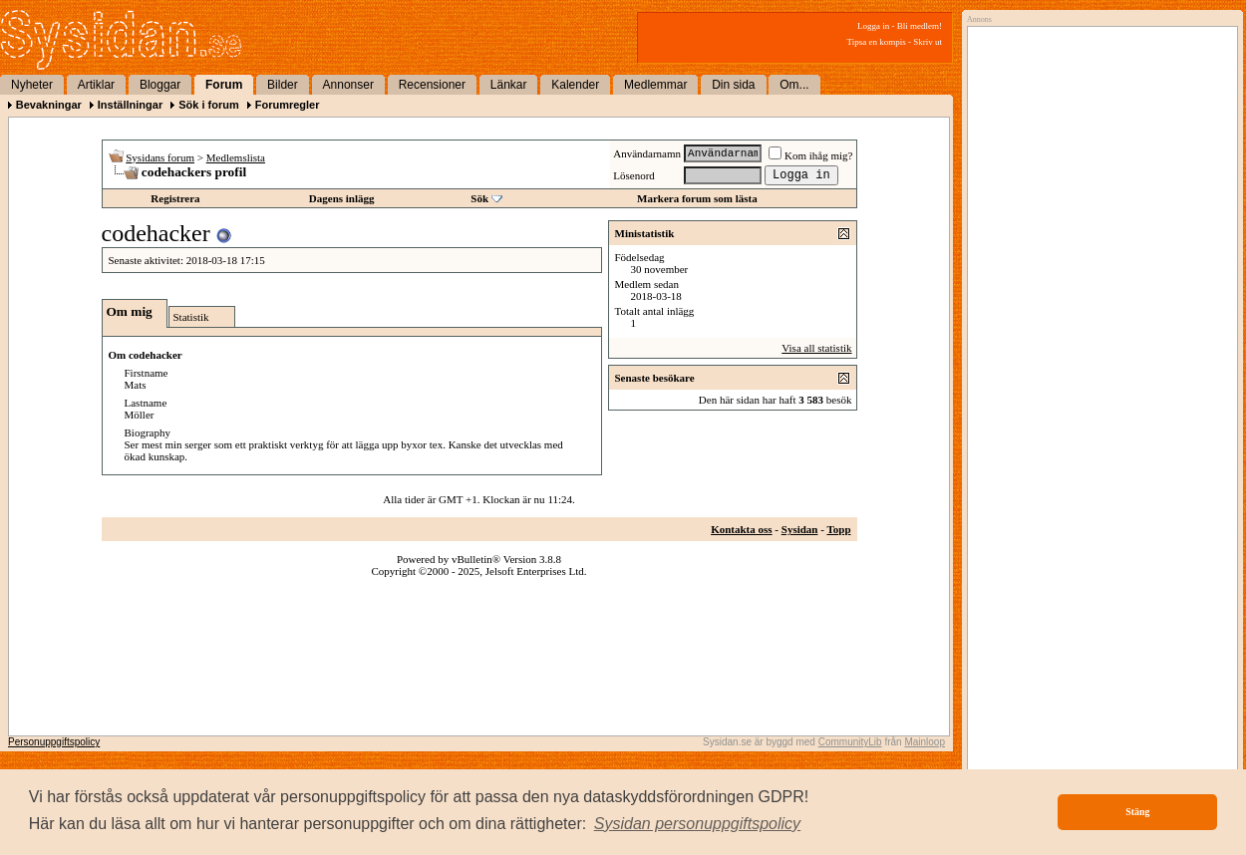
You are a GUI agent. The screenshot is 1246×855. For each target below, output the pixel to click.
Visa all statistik (816, 348)
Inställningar (130, 105)
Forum (223, 85)
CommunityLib (850, 741)
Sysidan (799, 529)
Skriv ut (927, 42)
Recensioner (432, 85)
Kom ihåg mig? (810, 155)
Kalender (575, 85)
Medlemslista (235, 157)
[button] (697, 824)
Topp (838, 529)
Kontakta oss (741, 529)
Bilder (282, 85)
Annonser (348, 85)
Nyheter (32, 85)
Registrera (175, 198)
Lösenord (634, 175)
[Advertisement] (1097, 236)
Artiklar (96, 85)
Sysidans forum (160, 157)
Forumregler (287, 105)
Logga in (873, 26)
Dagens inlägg (342, 198)
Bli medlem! (919, 26)
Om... (793, 85)
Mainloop (924, 741)
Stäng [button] (1137, 811)
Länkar (508, 85)
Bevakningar (49, 105)
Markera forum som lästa (697, 198)
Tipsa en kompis (876, 42)
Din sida (733, 85)
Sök (479, 198)
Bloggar (160, 85)
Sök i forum (208, 105)
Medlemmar (655, 85)
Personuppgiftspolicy (54, 741)
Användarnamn (647, 153)
